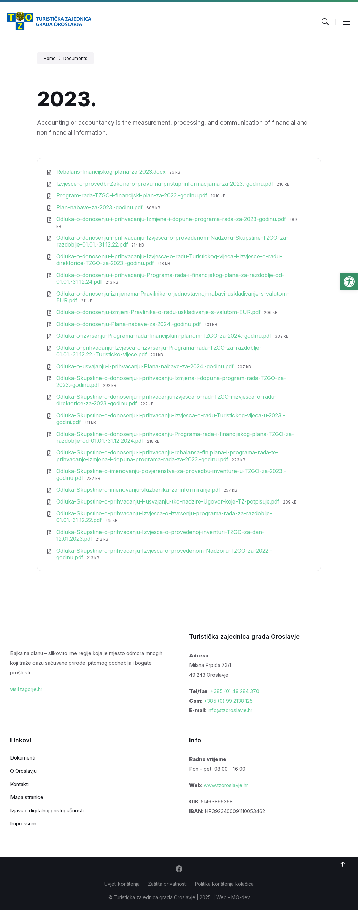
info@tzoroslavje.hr (230, 710)
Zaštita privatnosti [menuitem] (167, 884)
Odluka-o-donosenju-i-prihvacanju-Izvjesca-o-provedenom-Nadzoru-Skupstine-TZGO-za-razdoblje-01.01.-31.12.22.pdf (172, 241)
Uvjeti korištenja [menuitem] (122, 884)
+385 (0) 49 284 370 (234, 691)
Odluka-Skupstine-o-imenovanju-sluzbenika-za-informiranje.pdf (139, 489)
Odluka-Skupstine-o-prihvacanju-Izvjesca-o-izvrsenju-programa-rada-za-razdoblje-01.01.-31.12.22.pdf (164, 516)
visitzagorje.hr (26, 689)
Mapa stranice (26, 797)
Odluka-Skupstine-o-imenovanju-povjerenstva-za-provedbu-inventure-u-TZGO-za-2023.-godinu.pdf (171, 474)
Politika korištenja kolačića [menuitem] (224, 884)
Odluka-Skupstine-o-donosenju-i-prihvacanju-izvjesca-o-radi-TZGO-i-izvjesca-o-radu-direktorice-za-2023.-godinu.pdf (166, 400)
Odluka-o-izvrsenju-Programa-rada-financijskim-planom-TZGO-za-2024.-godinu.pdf (164, 335)
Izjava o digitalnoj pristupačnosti (47, 810)
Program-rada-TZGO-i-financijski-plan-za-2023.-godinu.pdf (132, 195)
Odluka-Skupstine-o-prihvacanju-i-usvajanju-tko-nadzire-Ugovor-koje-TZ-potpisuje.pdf (168, 501)
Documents (75, 58)
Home (50, 58)
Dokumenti (22, 757)
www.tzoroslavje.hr (226, 785)
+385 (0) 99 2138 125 (228, 701)
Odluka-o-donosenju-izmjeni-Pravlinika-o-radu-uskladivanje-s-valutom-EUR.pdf (159, 312)
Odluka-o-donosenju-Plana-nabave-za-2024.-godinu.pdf (129, 324)
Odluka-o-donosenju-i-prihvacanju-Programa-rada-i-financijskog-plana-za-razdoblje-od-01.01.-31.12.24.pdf (170, 278)
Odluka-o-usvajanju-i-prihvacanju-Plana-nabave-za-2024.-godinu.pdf (146, 366)
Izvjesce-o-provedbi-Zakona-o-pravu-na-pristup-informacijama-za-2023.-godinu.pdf (165, 183)
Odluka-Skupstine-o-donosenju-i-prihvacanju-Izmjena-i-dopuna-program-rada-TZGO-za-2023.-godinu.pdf (171, 381)
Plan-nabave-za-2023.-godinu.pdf (100, 207)
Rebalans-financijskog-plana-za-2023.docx (111, 171)
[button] (349, 281)
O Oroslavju (23, 771)
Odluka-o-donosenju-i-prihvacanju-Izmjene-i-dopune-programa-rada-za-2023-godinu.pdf (172, 219)
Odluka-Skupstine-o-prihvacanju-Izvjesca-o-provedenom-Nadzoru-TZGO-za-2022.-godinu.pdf (164, 554)
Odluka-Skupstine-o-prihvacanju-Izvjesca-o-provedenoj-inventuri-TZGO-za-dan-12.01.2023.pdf (160, 535)
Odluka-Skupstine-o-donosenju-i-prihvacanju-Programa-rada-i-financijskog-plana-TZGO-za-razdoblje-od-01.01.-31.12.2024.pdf (175, 437)
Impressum (23, 823)
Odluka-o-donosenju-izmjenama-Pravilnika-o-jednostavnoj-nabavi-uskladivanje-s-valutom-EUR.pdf (172, 297)
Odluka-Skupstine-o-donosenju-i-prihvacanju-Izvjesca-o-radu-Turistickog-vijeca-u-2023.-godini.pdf (170, 418)
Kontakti (19, 784)
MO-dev (240, 897)
